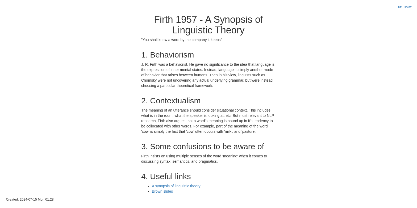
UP (400, 7)
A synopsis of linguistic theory (176, 186)
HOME (408, 7)
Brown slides (162, 191)
